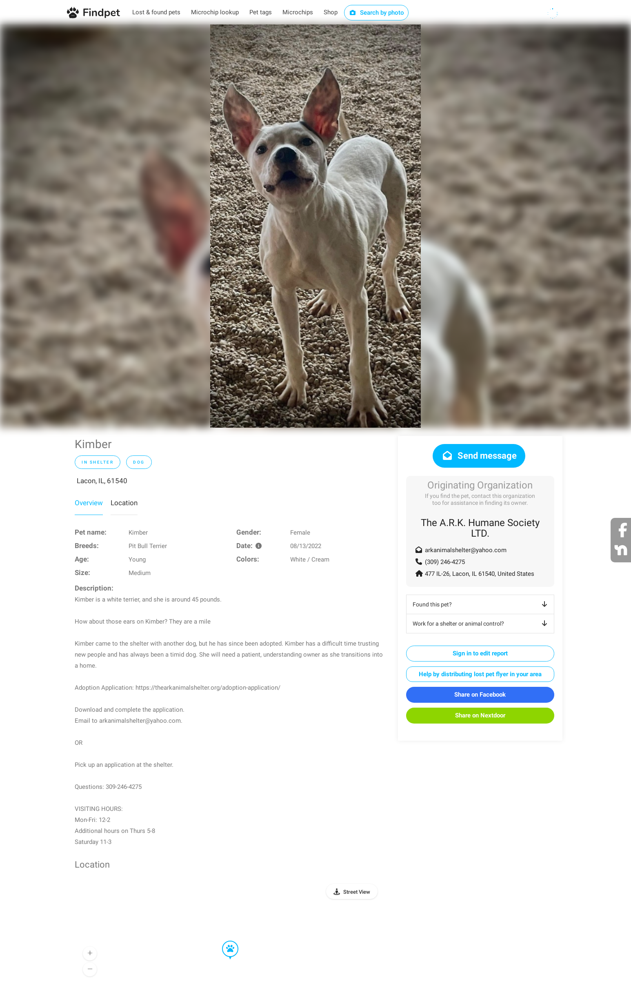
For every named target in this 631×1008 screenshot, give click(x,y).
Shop (331, 12)
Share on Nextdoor (480, 715)
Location (124, 503)
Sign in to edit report (480, 653)
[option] (315, 226)
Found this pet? (481, 604)
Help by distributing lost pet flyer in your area (480, 674)
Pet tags (260, 12)
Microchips (297, 12)
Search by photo (376, 12)
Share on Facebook (480, 694)
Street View (356, 892)
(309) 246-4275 (445, 562)
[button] (224, 941)
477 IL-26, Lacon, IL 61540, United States (479, 573)
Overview (89, 503)
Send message (479, 456)
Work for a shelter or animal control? (481, 623)
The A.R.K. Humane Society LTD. (480, 528)
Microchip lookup (215, 12)
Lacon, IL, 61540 (102, 481)
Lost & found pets (156, 12)
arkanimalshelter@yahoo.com (466, 550)
